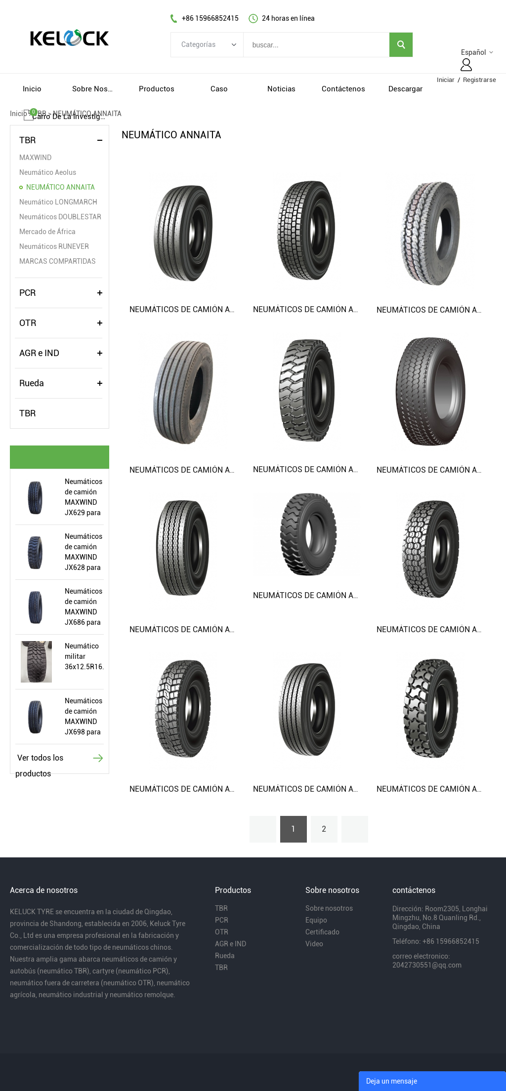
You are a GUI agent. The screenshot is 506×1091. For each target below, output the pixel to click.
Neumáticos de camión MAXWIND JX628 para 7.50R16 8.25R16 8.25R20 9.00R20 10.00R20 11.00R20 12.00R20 (83, 552)
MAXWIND (35, 158)
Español (473, 52)
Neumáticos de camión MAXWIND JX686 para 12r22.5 (83, 607)
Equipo (316, 920)
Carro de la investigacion (68, 116)
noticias (281, 88)
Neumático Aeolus (47, 172)
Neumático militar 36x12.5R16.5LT (84, 656)
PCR (27, 292)
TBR (27, 140)
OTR (27, 323)
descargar (405, 88)
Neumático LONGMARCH (58, 202)
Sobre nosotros (329, 908)
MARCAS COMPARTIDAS (57, 261)
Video (314, 944)
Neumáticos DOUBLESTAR (60, 217)
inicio (32, 88)
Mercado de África (47, 232)
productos (156, 88)
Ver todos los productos (39, 759)
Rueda (31, 383)
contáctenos (343, 88)
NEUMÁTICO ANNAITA (60, 187)
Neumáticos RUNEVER (54, 246)
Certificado (322, 932)
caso (219, 88)
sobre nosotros (94, 88)
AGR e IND (39, 353)
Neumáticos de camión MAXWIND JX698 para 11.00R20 (83, 717)
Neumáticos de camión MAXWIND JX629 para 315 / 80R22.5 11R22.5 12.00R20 (83, 498)
